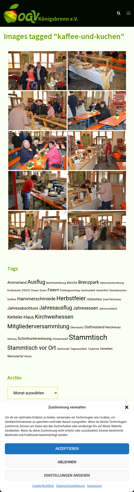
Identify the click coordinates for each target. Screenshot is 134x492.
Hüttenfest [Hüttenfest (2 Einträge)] (94, 299)
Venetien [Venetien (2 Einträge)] (106, 348)
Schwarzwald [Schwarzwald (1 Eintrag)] (60, 339)
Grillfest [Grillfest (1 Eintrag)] (11, 299)
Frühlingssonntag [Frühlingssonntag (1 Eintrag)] (70, 290)
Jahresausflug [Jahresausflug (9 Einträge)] (55, 308)
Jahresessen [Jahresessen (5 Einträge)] (85, 308)
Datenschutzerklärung (70, 486)
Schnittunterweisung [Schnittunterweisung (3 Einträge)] (35, 338)
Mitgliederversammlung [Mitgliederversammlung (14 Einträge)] (38, 326)
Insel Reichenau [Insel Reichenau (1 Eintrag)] (112, 299)
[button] (126, 407)
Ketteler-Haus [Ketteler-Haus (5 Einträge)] (20, 317)
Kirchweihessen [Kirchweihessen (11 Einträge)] (54, 316)
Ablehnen (67, 462)
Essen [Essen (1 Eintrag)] (43, 290)
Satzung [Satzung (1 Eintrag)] (12, 339)
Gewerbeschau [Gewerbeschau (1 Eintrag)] (117, 290)
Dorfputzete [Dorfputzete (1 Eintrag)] (14, 290)
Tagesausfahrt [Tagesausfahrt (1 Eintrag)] (79, 348)
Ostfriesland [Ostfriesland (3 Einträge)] (94, 327)
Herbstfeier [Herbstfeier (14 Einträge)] (71, 298)
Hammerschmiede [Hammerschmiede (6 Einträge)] (36, 299)
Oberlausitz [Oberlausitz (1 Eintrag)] (76, 327)
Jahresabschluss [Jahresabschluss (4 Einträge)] (22, 308)
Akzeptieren (67, 448)
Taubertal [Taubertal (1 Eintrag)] (93, 348)
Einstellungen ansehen (67, 475)
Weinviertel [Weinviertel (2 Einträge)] (15, 356)
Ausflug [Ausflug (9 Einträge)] (36, 282)
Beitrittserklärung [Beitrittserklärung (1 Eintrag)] (56, 282)
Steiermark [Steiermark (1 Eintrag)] (63, 348)
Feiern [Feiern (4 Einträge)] (53, 289)
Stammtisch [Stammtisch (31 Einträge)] (88, 337)
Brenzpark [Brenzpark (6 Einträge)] (88, 282)
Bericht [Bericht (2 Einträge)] (72, 282)
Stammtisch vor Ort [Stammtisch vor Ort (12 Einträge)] (31, 348)
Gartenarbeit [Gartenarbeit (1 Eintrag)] (88, 290)
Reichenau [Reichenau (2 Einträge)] (113, 327)
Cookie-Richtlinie (43, 486)
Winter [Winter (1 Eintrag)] (28, 356)
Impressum (94, 486)
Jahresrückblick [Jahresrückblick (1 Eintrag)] (108, 308)
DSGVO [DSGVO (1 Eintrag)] (26, 290)
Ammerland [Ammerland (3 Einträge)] (17, 282)
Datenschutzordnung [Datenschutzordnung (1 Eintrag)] (112, 282)
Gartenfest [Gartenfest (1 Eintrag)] (102, 290)
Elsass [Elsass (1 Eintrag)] (35, 290)
